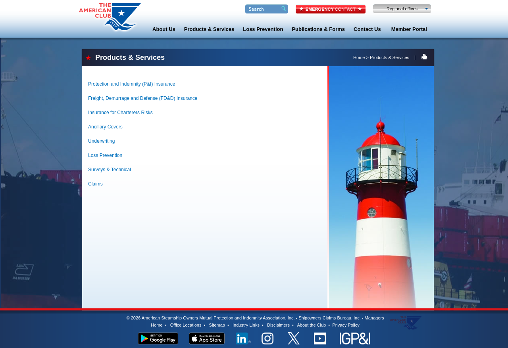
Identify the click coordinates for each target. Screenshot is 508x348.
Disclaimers (278, 325)
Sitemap (217, 325)
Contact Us (367, 29)
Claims (95, 184)
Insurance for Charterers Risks (120, 112)
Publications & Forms (318, 29)
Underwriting (101, 141)
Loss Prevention (263, 29)
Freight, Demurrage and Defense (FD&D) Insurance (142, 98)
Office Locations (186, 325)
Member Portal (409, 29)
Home (359, 57)
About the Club (311, 325)
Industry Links (246, 325)
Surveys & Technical (109, 169)
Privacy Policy (345, 325)
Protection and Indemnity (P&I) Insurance (131, 84)
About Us (163, 29)
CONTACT (331, 9)
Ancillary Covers (105, 127)
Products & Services (209, 29)
